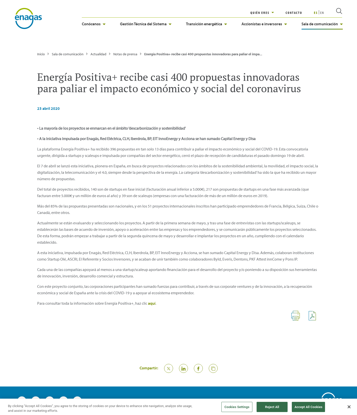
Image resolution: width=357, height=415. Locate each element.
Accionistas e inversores (264, 23)
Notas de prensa (125, 54)
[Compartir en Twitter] (168, 368)
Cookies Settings (236, 409)
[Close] (349, 409)
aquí (151, 303)
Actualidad (98, 54)
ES (316, 12)
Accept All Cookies (308, 409)
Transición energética (206, 23)
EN (322, 12)
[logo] (28, 18)
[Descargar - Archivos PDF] (314, 319)
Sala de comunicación (322, 23)
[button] (213, 368)
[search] (333, 12)
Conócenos (94, 23)
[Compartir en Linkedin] (183, 368)
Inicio (41, 54)
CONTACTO (294, 12)
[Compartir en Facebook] (198, 368)
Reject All (272, 409)
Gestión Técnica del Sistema (146, 23)
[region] (268, 12)
